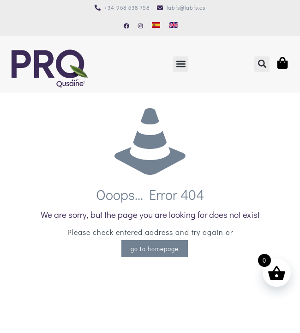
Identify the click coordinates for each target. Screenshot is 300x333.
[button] (180, 64)
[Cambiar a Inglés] (173, 25)
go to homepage (155, 249)
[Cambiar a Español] (156, 25)
